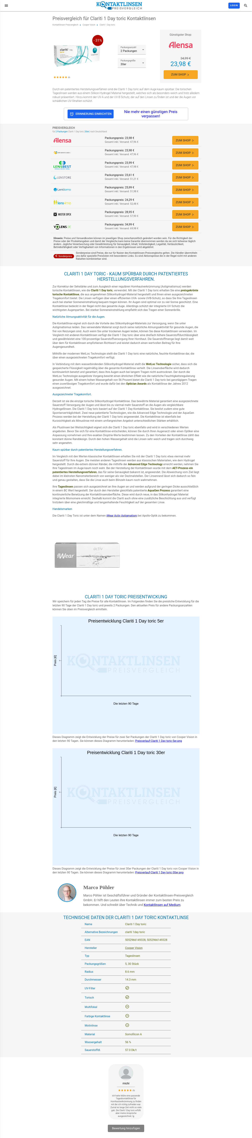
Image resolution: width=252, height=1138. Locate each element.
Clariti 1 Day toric (107, 25)
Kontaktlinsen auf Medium (162, 908)
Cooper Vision (89, 25)
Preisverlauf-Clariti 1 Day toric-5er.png (158, 744)
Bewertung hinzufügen (126, 1131)
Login (234, 5)
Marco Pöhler (98, 890)
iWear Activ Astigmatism (121, 519)
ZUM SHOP (180, 74)
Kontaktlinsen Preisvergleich (65, 25)
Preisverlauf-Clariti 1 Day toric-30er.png (159, 875)
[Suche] (245, 5)
